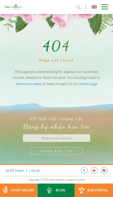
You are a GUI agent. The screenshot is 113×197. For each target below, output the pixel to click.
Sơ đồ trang (14, 171)
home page (88, 86)
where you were (28, 86)
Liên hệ (34, 171)
